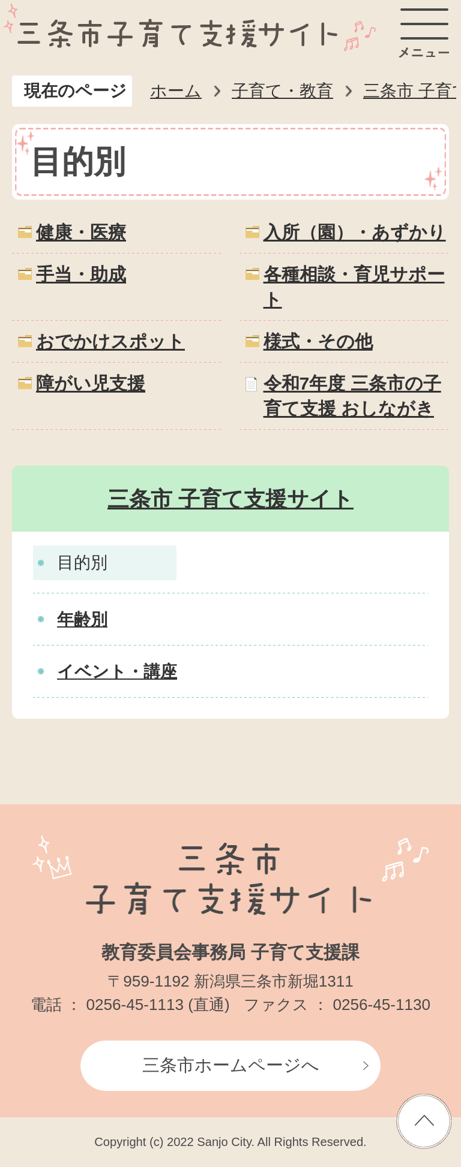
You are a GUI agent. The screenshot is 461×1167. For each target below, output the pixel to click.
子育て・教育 (282, 91)
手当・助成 (81, 274)
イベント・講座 (117, 671)
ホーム (176, 91)
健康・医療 (81, 232)
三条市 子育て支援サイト (230, 499)
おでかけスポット (110, 341)
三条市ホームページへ (230, 1065)
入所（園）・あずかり (355, 232)
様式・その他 (318, 341)
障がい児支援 (90, 383)
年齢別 (82, 619)
